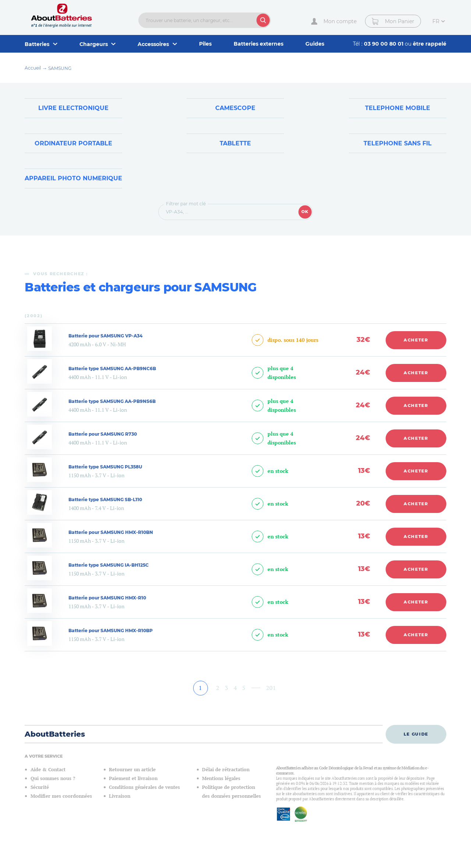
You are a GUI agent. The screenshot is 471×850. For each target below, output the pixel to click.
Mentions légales (221, 778)
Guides (314, 43)
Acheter (416, 340)
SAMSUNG (59, 68)
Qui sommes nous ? (53, 778)
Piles (205, 43)
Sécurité (40, 787)
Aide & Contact (48, 769)
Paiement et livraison (133, 778)
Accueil (33, 68)
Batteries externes (258, 43)
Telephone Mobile (397, 108)
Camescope (235, 108)
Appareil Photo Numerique (73, 178)
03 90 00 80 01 (384, 43)
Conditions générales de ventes (144, 787)
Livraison (119, 796)
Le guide (416, 734)
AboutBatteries (55, 734)
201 (271, 688)
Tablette (235, 143)
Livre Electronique (73, 108)
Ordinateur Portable (73, 143)
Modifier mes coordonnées (61, 796)
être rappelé (429, 43)
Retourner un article (132, 769)
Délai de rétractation (225, 769)
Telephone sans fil (398, 143)
